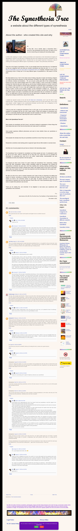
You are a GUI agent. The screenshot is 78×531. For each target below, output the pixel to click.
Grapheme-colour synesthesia (68, 311)
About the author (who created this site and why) (65, 135)
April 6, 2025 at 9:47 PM (20, 400)
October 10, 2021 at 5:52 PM (20, 294)
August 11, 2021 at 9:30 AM (21, 252)
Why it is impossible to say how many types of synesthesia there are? (23, 69)
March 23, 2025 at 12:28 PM (20, 390)
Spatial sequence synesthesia (68, 343)
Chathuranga (11, 294)
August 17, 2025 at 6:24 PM (21, 454)
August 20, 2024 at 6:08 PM (15, 344)
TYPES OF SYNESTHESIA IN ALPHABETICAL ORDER (66, 287)
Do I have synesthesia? (68, 324)
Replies (11, 218)
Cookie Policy (39, 524)
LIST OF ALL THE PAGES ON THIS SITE (65, 90)
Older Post (54, 494)
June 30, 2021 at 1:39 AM (15, 211)
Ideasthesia (64, 126)
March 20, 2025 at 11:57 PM (20, 382)
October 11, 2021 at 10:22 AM (21, 307)
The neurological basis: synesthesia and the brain (64, 200)
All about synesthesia (65, 177)
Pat (9, 211)
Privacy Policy (44, 520)
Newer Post (8, 494)
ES (69, 29)
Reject (42, 526)
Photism (63, 123)
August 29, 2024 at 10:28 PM (20, 362)
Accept (36, 526)
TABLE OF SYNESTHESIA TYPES (64, 64)
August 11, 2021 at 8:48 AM (18, 241)
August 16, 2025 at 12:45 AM (20, 434)
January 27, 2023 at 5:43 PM (20, 272)
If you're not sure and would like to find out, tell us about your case (65, 268)
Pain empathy (67, 298)
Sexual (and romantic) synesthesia (68, 292)
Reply (10, 215)
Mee (13, 226)
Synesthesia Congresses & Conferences (63, 211)
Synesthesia (64, 108)
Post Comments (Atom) (16, 496)
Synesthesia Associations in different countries (65, 218)
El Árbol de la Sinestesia (35, 100)
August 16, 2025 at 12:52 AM (20, 448)
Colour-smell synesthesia (68, 336)
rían (13, 448)
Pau (13, 220)
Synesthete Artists (64, 227)
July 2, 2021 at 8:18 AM (20, 220)
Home (31, 494)
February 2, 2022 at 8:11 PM (20, 318)
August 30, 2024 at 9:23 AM (21, 373)
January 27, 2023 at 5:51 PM (20, 226)
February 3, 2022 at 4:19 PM (21, 332)
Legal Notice (10, 520)
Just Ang (11, 241)
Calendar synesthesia (68, 330)
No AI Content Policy (13, 523)
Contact (62, 144)
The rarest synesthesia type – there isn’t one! (64, 185)
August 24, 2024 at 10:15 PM (21, 353)
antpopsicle (11, 318)
